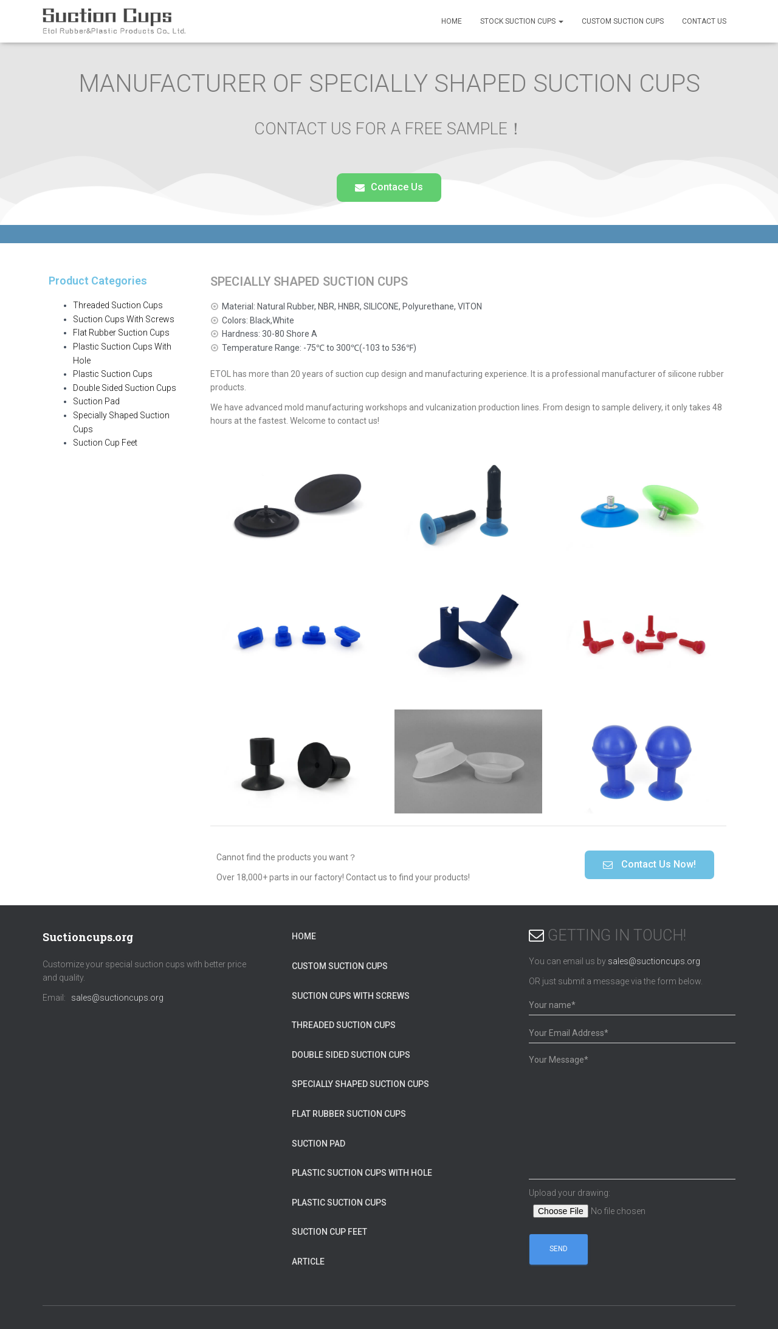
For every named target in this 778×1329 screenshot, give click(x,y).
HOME (451, 21)
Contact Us (704, 21)
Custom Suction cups (623, 21)
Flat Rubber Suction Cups (121, 332)
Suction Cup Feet (105, 442)
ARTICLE (308, 1261)
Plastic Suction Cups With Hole (362, 1173)
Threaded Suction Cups (118, 305)
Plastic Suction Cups (113, 374)
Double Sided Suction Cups (124, 388)
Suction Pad (96, 401)
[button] (389, 187)
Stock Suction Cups (521, 21)
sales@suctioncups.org (117, 998)
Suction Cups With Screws (123, 319)
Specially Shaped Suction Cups (360, 1084)
